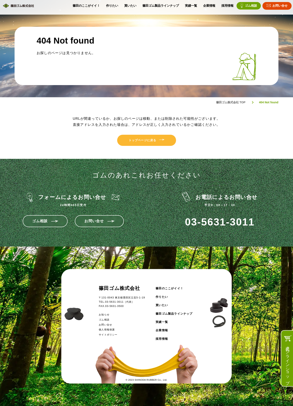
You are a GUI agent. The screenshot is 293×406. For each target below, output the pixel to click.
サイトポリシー (108, 334)
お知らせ (104, 314)
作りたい (112, 7)
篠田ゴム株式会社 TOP (230, 102)
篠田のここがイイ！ (86, 7)
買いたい (130, 7)
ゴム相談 (251, 7)
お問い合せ (280, 7)
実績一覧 (191, 7)
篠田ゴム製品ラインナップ (160, 7)
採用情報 (227, 7)
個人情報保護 (107, 329)
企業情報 (209, 7)
